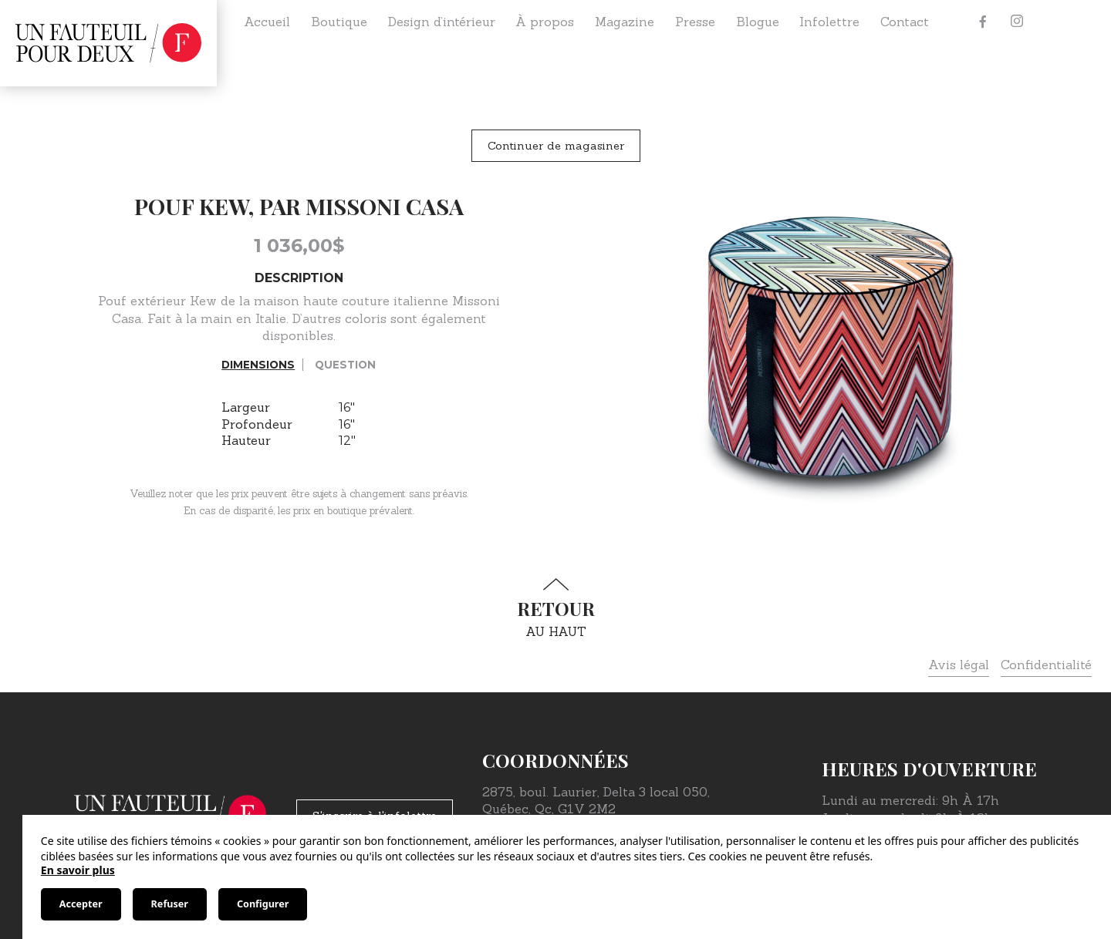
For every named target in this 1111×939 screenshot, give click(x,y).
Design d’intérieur (441, 21)
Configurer (263, 903)
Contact (904, 21)
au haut (555, 608)
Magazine (624, 21)
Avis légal (958, 664)
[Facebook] (983, 21)
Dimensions (258, 364)
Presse (695, 21)
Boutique (339, 21)
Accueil (267, 21)
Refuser (169, 903)
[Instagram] (1017, 21)
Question (345, 364)
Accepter (81, 903)
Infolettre (829, 21)
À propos (544, 21)
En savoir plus (78, 870)
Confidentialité (1046, 664)
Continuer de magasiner (556, 146)
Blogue (757, 21)
